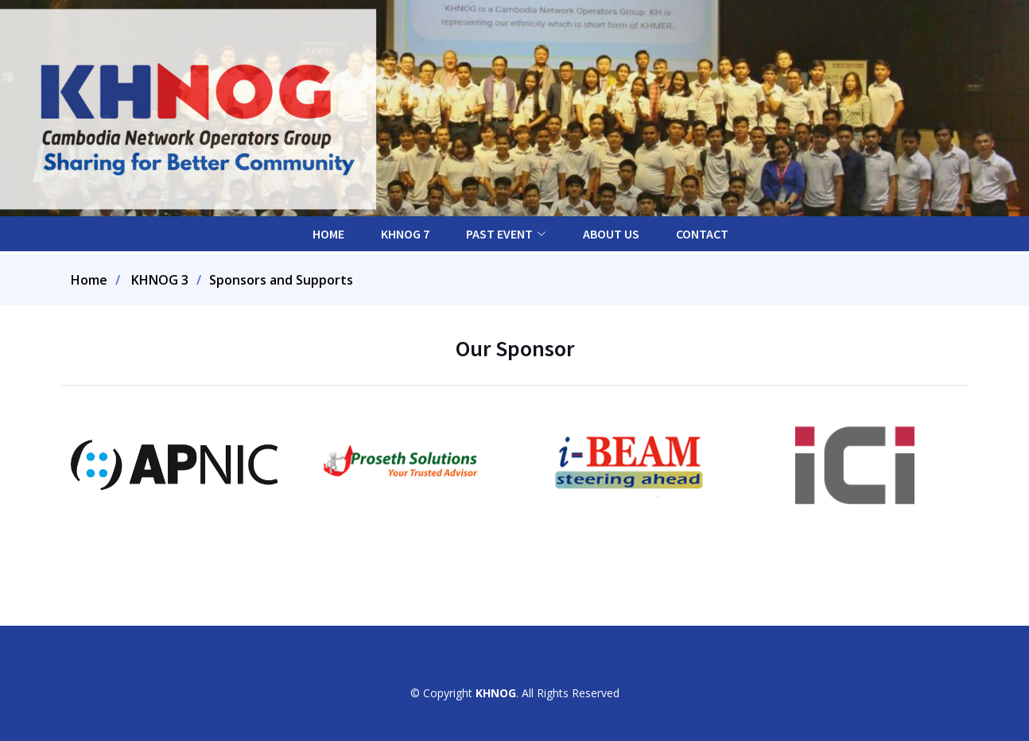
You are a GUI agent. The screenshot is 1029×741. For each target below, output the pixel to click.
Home (328, 234)
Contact (702, 234)
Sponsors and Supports (281, 280)
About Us (611, 234)
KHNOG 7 (405, 234)
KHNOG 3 (159, 280)
